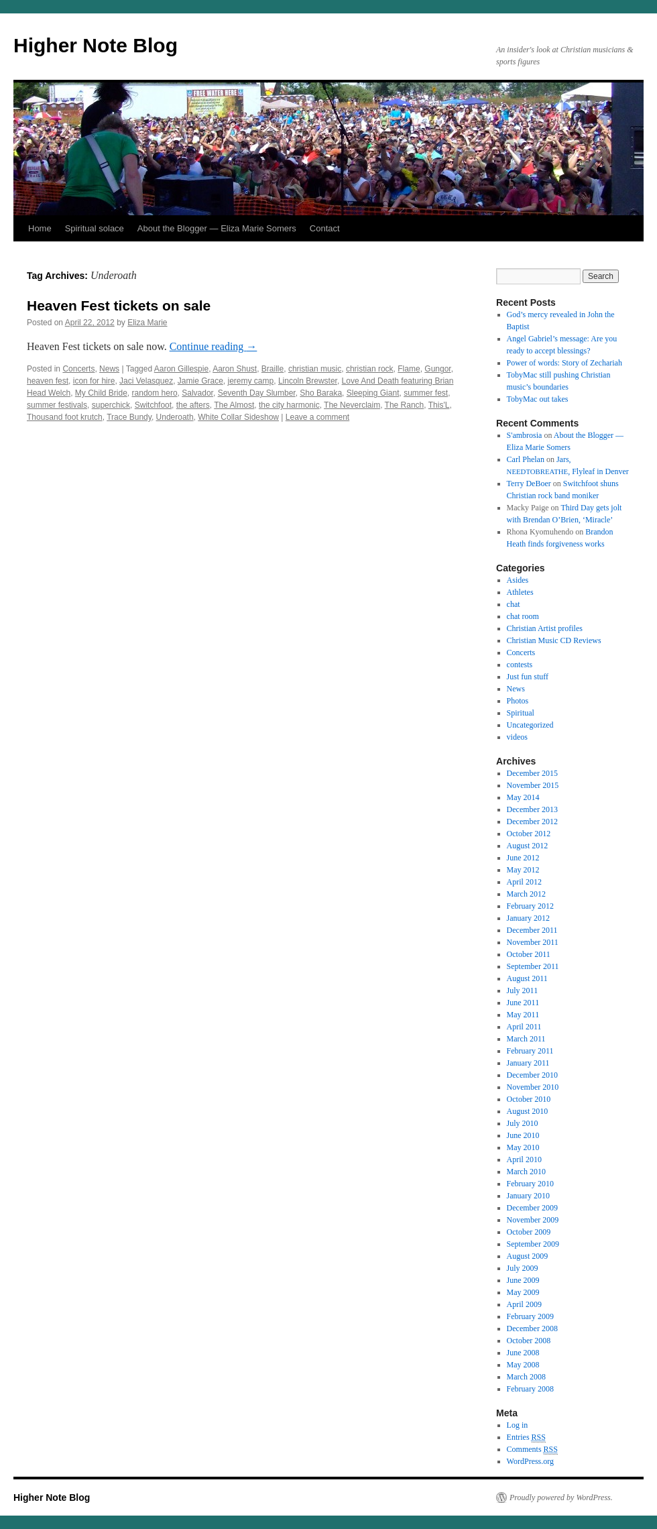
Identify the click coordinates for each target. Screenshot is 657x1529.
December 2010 (532, 1075)
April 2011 (524, 1026)
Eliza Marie (147, 322)
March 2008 (526, 1376)
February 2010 (530, 1183)
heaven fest (47, 381)
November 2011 (532, 942)
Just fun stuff (527, 676)
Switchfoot (153, 405)
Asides (518, 580)
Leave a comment (317, 417)
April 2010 (524, 1159)
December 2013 (532, 809)
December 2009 (532, 1207)
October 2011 (528, 954)
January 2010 (528, 1195)
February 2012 (530, 906)
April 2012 (524, 882)
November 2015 (533, 785)
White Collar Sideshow (238, 417)
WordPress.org (530, 1461)
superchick (111, 405)
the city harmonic (289, 405)
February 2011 (530, 1051)
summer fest (426, 393)
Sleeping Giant (373, 393)
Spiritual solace (94, 228)
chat (513, 604)
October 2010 (529, 1099)
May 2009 (523, 1292)
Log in (517, 1425)
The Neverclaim (352, 405)
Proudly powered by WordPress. (561, 1497)
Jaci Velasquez (146, 381)
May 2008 (523, 1364)
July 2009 (522, 1268)
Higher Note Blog (95, 45)
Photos (518, 700)
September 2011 (533, 966)
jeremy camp (251, 381)
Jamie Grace (200, 381)
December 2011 (532, 930)
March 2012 (526, 894)
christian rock (370, 369)
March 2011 (526, 1038)
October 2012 (529, 833)
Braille (272, 369)
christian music (314, 369)
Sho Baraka (321, 393)
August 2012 (527, 845)
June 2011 (523, 1002)
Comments (532, 1450)
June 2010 (523, 1135)
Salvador (197, 393)
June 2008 (523, 1352)
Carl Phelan (525, 459)
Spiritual (520, 713)
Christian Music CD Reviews (554, 640)
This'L (439, 405)
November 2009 (533, 1220)
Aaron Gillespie (181, 369)
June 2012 (523, 857)
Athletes (520, 592)
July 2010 (522, 1123)
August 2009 (527, 1256)
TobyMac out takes (538, 399)
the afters (193, 405)
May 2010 (523, 1147)
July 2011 (522, 990)
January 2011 (528, 1063)
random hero (155, 393)
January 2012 (528, 918)
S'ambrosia (524, 435)
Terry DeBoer (529, 483)
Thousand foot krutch (65, 417)
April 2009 (524, 1304)
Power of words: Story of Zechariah (564, 362)
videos (517, 737)
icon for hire (94, 381)
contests (520, 664)
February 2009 (530, 1316)
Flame (409, 369)
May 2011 (523, 1014)
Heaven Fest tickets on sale (119, 305)
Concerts (78, 369)
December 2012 (532, 821)
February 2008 (530, 1389)
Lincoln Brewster (307, 381)
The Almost (234, 405)
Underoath (175, 417)
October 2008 (529, 1340)
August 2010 (527, 1111)
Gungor (437, 369)
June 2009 (523, 1280)
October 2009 (529, 1232)
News (109, 369)
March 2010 (526, 1171)
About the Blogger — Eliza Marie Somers (216, 228)
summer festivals (57, 405)
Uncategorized (530, 725)
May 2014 (523, 797)
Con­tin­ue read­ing (213, 346)
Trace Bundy (129, 417)
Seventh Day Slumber (257, 393)
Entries (526, 1437)
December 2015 (532, 773)
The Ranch (404, 405)
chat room (523, 616)
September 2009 (533, 1244)
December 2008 (532, 1328)
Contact (325, 228)
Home (40, 228)
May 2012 (523, 869)
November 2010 (533, 1087)
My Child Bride (101, 393)
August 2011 (527, 978)
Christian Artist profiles (545, 628)
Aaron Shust (235, 369)
